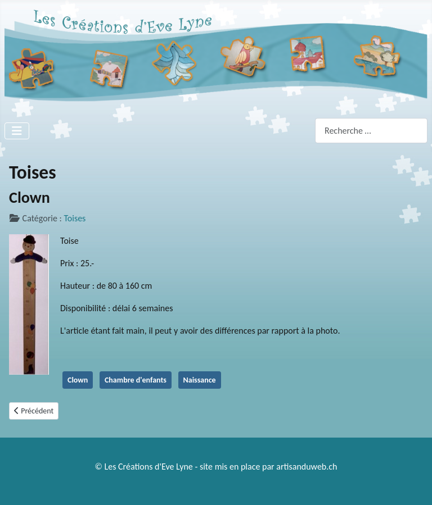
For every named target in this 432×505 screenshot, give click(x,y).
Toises (75, 218)
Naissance (199, 380)
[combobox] (371, 130)
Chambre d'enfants (135, 380)
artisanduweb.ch (306, 466)
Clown (78, 380)
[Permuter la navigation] (16, 130)
